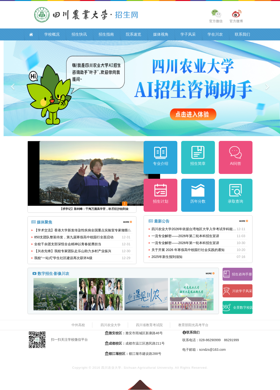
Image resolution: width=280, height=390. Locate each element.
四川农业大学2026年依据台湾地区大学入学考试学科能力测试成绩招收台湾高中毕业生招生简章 (194, 231)
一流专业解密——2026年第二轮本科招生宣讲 (185, 238)
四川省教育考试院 (149, 325)
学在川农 (215, 35)
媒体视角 (160, 35)
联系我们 (242, 35)
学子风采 (188, 35)
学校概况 (52, 35)
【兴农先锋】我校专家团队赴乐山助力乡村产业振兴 (72, 251)
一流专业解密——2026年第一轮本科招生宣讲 (185, 244)
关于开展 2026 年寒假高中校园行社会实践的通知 (187, 251)
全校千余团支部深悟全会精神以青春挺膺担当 (67, 244)
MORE (127, 222)
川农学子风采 (237, 291)
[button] (21, 89)
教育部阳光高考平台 (193, 325)
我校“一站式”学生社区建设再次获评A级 (63, 258)
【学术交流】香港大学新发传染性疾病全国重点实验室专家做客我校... (83, 231)
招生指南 (106, 35)
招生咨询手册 (237, 275)
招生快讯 (79, 35)
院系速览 (133, 35)
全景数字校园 (237, 308)
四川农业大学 (111, 325)
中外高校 (78, 325)
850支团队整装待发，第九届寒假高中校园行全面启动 (73, 238)
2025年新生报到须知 (166, 258)
